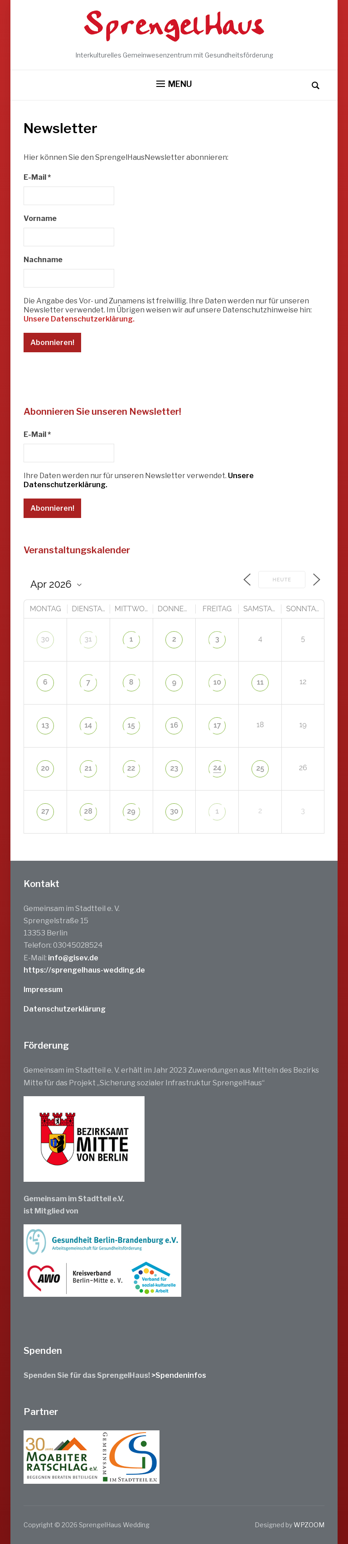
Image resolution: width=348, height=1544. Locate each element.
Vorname (40, 218)
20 (45, 768)
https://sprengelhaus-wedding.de (84, 970)
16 (174, 725)
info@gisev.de (73, 958)
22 (131, 768)
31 (88, 639)
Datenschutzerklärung (65, 1009)
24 (217, 767)
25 (260, 768)
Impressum (43, 989)
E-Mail (37, 177)
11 (260, 682)
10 (217, 682)
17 (217, 725)
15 (131, 725)
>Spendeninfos (178, 1375)
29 (131, 811)
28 (88, 811)
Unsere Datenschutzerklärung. (79, 319)
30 (45, 639)
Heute (281, 580)
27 (45, 811)
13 (45, 725)
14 (88, 725)
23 (174, 768)
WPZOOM (309, 1525)
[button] (174, 84)
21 (88, 768)
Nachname (43, 259)
